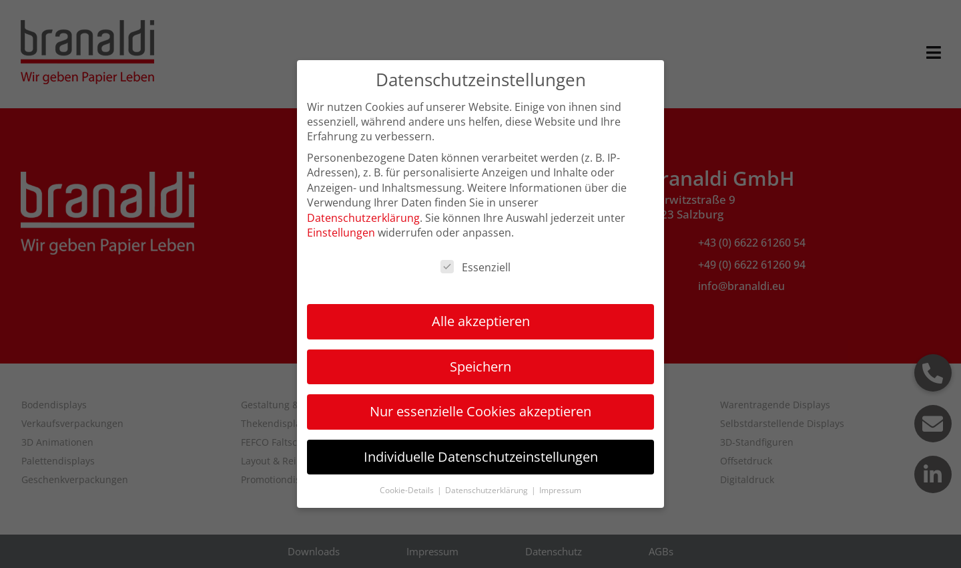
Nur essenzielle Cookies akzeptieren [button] (480, 411)
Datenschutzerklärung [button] (487, 490)
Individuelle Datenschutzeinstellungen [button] (481, 457)
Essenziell (475, 267)
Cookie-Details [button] (408, 490)
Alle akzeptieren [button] (481, 321)
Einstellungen (341, 232)
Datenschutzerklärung (363, 217)
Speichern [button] (480, 367)
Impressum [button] (560, 490)
